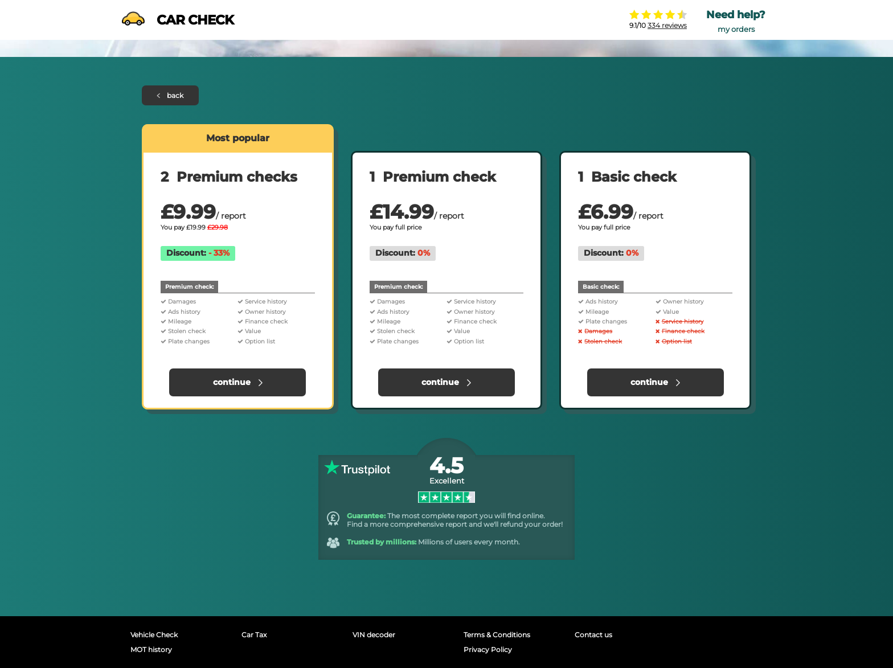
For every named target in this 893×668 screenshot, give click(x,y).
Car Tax (254, 634)
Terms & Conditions (497, 634)
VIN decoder (374, 634)
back (170, 95)
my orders (736, 29)
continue (238, 382)
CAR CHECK (178, 20)
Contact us (593, 634)
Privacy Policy (488, 649)
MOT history (151, 649)
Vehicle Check (154, 634)
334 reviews (667, 25)
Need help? (735, 15)
